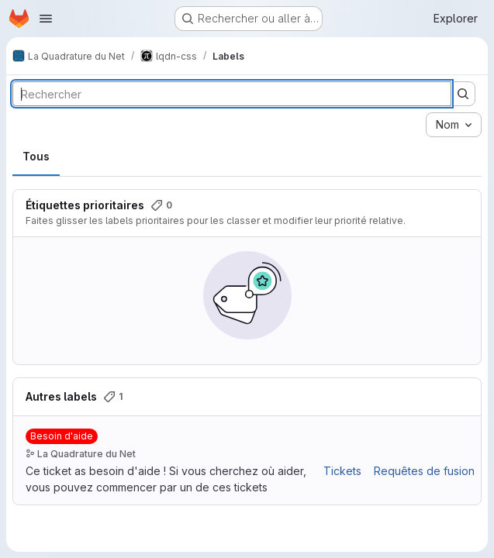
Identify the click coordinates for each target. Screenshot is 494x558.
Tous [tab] (36, 156)
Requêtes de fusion (424, 470)
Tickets (342, 470)
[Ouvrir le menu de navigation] (45, 18)
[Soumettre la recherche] (463, 93)
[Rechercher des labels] (231, 93)
